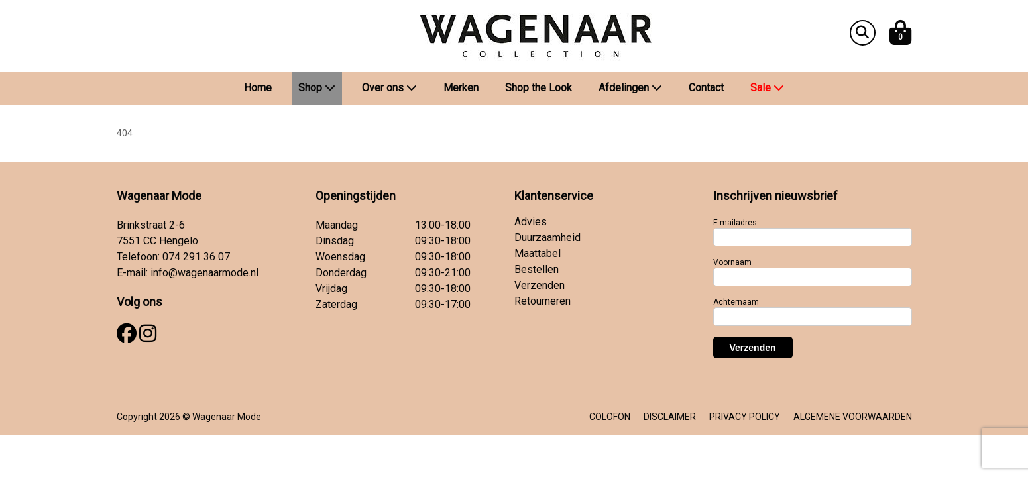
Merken (461, 87)
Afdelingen (630, 87)
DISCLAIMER (670, 416)
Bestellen (536, 269)
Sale (767, 87)
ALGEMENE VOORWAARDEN (852, 416)
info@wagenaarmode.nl (204, 272)
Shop (316, 87)
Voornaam (732, 262)
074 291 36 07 (196, 256)
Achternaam (736, 302)
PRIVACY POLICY (744, 416)
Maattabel (537, 253)
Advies (530, 221)
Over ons (389, 87)
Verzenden (539, 285)
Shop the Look (538, 87)
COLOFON (609, 416)
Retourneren (542, 301)
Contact (706, 87)
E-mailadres (735, 222)
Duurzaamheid (547, 237)
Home (258, 87)
